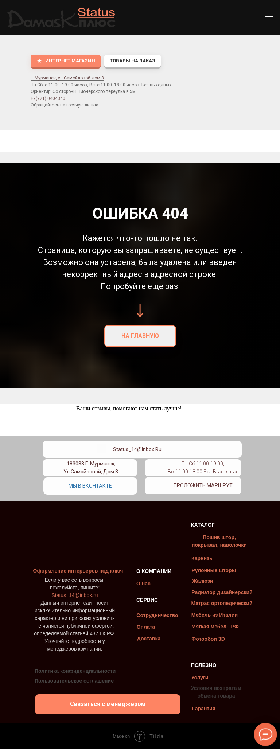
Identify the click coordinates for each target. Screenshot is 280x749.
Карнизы (202, 558)
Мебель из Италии (214, 615)
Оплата (146, 627)
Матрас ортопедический (221, 603)
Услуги (200, 677)
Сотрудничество (157, 615)
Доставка (148, 638)
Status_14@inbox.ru (137, 449)
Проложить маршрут (203, 485)
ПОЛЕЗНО (204, 665)
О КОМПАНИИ (153, 571)
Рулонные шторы (213, 570)
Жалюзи (202, 581)
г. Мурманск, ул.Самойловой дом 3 (67, 78)
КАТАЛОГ (203, 525)
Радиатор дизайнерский (221, 592)
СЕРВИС (147, 600)
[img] (157, 464)
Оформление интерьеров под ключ (78, 571)
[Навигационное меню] (269, 17)
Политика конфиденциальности (75, 671)
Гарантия (203, 708)
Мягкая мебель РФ (214, 626)
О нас (143, 583)
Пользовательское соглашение (74, 681)
